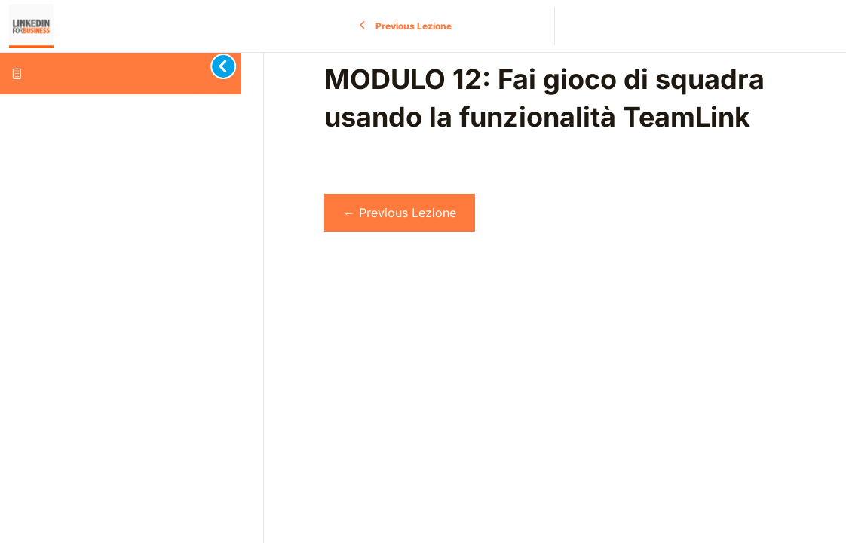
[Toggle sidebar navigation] (211, 66)
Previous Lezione (399, 212)
